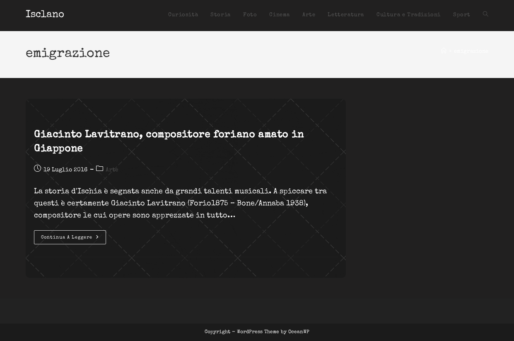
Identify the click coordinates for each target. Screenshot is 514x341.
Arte (112, 170)
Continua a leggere (73, 239)
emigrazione (471, 51)
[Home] (443, 51)
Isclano (45, 15)
